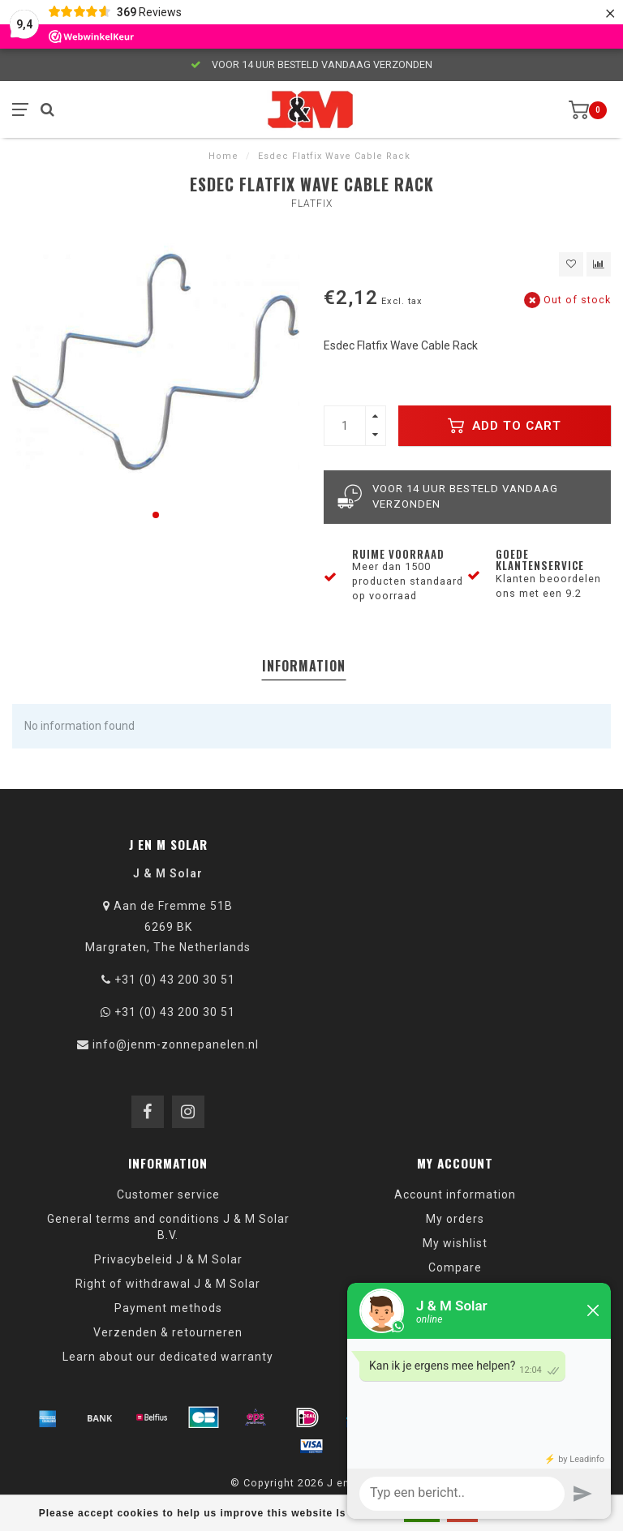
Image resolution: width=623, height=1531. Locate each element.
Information (304, 665)
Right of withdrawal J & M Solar (167, 1283)
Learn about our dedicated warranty (167, 1356)
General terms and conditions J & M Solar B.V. (168, 1227)
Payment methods (168, 1308)
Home (223, 156)
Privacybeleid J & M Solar (168, 1259)
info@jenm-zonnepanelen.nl (175, 1044)
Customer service (168, 1194)
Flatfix (312, 203)
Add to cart (504, 426)
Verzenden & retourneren (168, 1332)
